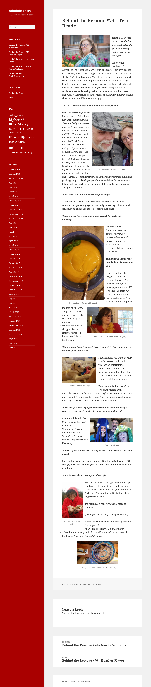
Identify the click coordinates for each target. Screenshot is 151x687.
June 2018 (13, 232)
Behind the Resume (17, 93)
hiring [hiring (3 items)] (24, 124)
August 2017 (14, 272)
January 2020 (14, 169)
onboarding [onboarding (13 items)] (19, 147)
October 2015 (14, 330)
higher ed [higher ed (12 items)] (17, 119)
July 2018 (13, 227)
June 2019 (13, 192)
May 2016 (13, 307)
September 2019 (16, 178)
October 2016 (14, 285)
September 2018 (16, 218)
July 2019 (13, 187)
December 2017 (15, 258)
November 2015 (16, 325)
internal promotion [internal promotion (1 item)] (15, 133)
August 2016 (14, 294)
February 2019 (15, 200)
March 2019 (14, 196)
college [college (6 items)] (13, 115)
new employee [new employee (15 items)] (22, 136)
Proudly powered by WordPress (76, 681)
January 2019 (14, 205)
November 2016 (16, 281)
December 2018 (15, 209)
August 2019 (14, 183)
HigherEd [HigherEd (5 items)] (15, 124)
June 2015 (13, 347)
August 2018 (14, 223)
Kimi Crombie (88, 584)
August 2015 (14, 339)
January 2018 (14, 254)
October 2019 (14, 174)
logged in (79, 613)
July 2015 (13, 343)
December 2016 (15, 276)
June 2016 (13, 303)
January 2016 (14, 321)
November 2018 (16, 214)
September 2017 (16, 267)
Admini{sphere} (21, 11)
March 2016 (14, 312)
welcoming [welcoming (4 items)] (26, 152)
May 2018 (13, 236)
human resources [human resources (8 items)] (21, 129)
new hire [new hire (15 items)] (17, 142)
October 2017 (14, 263)
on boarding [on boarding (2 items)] (14, 152)
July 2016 (13, 298)
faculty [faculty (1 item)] (21, 116)
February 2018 (15, 249)
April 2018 (13, 241)
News (11, 97)
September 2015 (16, 334)
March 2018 (14, 245)
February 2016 (15, 316)
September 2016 (16, 290)
